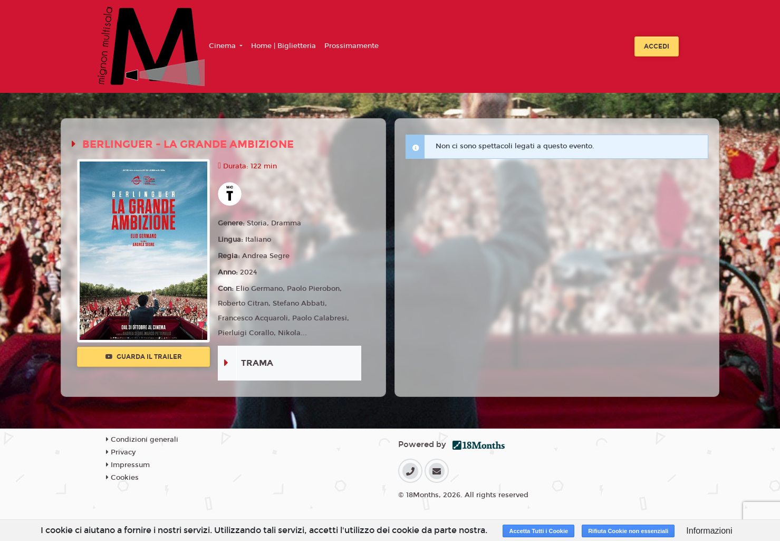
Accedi (656, 46)
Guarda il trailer (143, 356)
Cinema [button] (223, 46)
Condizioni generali (142, 439)
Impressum (128, 465)
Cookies (122, 477)
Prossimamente (351, 46)
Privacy (121, 452)
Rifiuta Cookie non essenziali (628, 531)
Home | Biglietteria (283, 46)
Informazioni (709, 530)
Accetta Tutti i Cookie (538, 531)
